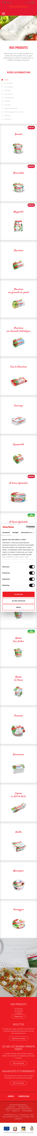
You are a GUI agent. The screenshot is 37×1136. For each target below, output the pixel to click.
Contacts (11, 1096)
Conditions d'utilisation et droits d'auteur (18, 1109)
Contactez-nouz (23, 1096)
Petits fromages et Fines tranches (13, 112)
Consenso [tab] (5, 532)
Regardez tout (19, 1016)
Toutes (6, 80)
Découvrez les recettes (18, 1038)
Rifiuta (18, 607)
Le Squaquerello (9, 98)
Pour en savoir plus (18, 1063)
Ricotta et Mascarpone (10, 108)
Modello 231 (15, 1111)
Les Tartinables (8, 87)
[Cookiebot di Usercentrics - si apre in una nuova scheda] (26, 527)
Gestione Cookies (24, 1107)
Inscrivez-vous (18, 961)
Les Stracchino (8, 83)
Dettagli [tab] (15, 532)
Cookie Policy (11, 1107)
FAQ (8, 1111)
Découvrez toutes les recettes (18, 988)
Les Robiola (7, 90)
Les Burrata (7, 119)
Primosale (7, 101)
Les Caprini (7, 105)
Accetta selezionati (18, 601)
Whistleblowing (27, 1111)
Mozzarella (7, 116)
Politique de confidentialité (18, 1105)
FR (33, 2)
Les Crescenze (8, 94)
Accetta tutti (18, 594)
